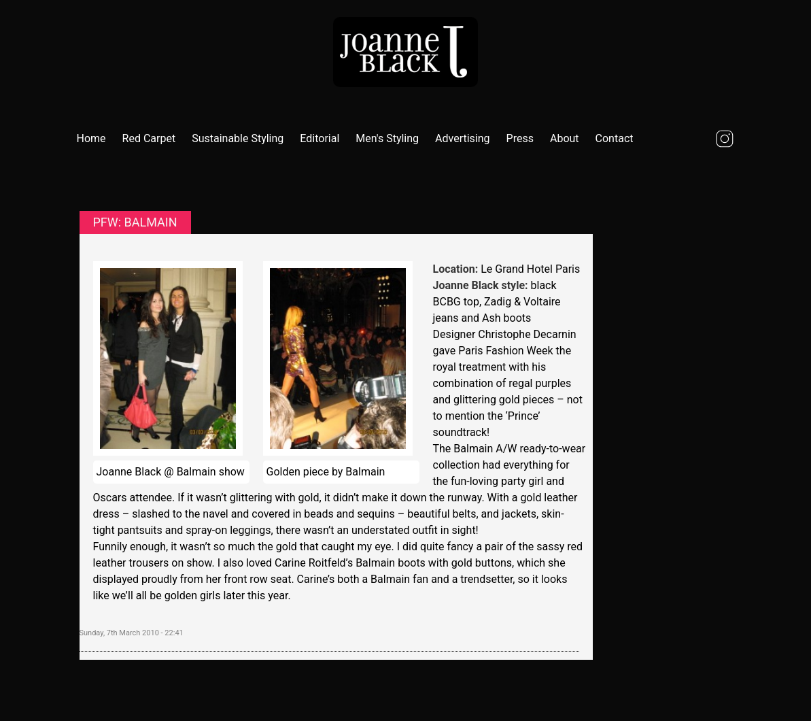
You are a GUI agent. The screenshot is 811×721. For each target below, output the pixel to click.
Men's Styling (387, 138)
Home (91, 138)
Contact (615, 138)
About (564, 138)
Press (520, 138)
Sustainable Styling (237, 138)
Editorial (319, 138)
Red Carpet (149, 138)
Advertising (462, 138)
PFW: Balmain (135, 222)
